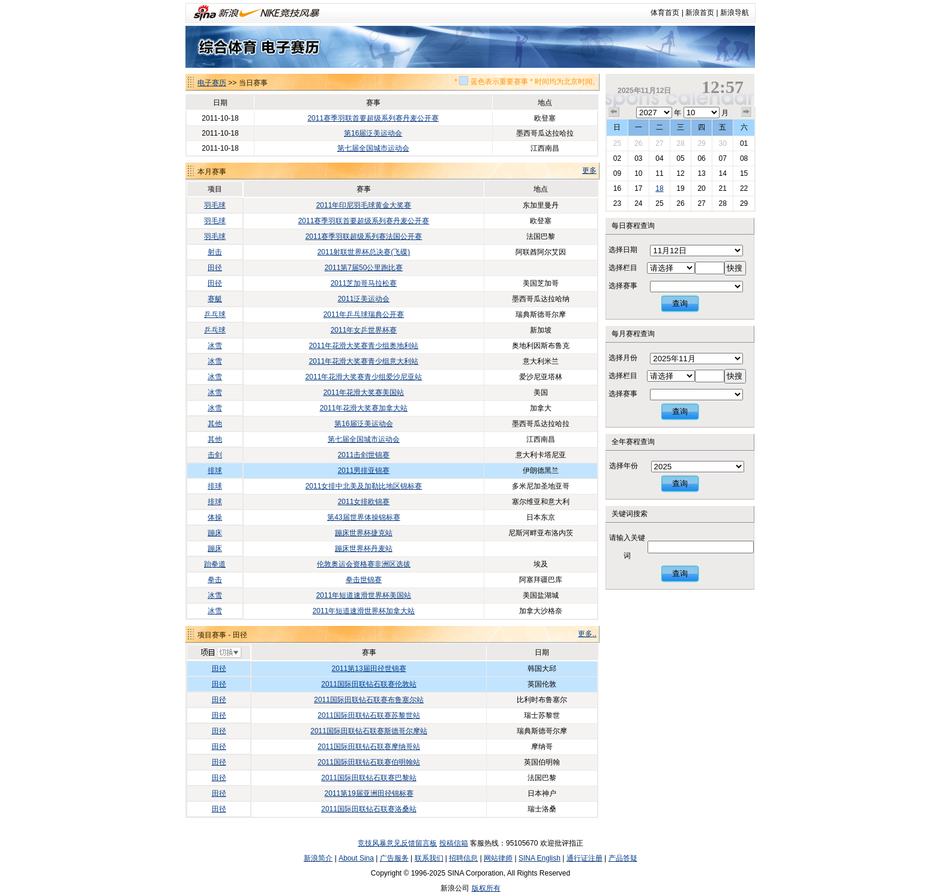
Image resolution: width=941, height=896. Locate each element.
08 (744, 158)
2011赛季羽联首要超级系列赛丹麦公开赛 (373, 118)
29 (701, 143)
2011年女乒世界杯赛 (364, 330)
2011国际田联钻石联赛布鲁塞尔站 (369, 700)
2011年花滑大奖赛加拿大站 (364, 408)
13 (701, 173)
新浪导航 (734, 12)
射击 (215, 252)
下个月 (746, 112)
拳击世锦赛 (364, 580)
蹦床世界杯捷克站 (363, 533)
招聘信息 (463, 858)
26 (638, 143)
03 (638, 158)
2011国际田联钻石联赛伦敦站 (368, 684)
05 (680, 158)
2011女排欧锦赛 (364, 502)
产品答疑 (623, 858)
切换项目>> (220, 653)
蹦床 (215, 533)
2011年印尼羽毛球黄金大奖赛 (364, 205)
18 (659, 188)
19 (680, 188)
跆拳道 (215, 564)
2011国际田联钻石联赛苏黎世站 (368, 715)
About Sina (356, 858)
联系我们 (429, 858)
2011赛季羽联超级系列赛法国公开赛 (363, 236)
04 (659, 158)
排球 (215, 470)
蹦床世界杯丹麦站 (363, 548)
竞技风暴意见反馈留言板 (397, 843)
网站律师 (498, 858)
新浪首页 (699, 12)
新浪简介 (318, 858)
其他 (215, 423)
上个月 (614, 112)
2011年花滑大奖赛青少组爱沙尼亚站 (363, 377)
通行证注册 (585, 858)
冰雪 (215, 345)
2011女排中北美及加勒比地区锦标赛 (363, 486)
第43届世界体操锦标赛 (363, 517)
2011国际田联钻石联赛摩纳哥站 (368, 746)
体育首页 (665, 12)
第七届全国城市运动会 (373, 148)
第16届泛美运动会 (373, 133)
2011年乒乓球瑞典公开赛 (363, 314)
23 (617, 203)
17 (638, 188)
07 (722, 158)
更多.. (587, 634)
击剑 (215, 455)
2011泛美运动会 (364, 299)
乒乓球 (215, 314)
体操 (215, 517)
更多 (589, 170)
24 (638, 203)
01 (744, 143)
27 (659, 143)
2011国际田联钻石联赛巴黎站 (368, 778)
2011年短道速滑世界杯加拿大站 (364, 611)
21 (722, 188)
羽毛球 (215, 205)
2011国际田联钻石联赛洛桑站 (368, 809)
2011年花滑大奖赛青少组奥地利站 (364, 345)
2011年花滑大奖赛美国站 (363, 392)
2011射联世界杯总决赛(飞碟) (363, 252)
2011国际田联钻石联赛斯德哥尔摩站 (368, 731)
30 (722, 143)
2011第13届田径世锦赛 (369, 668)
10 (638, 173)
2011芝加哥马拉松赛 (364, 283)
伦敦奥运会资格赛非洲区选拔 (363, 564)
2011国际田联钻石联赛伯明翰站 (368, 762)
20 (701, 188)
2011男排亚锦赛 (364, 470)
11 (659, 173)
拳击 (215, 580)
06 (701, 158)
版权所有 (486, 888)
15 (744, 173)
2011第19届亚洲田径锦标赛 (369, 793)
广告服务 (394, 858)
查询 (680, 303)
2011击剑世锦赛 (364, 455)
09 (617, 173)
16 (617, 188)
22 (744, 188)
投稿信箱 (453, 843)
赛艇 (215, 299)
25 (617, 143)
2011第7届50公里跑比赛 (364, 267)
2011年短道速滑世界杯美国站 (364, 595)
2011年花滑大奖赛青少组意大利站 (364, 361)
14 (722, 173)
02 (617, 158)
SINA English (540, 858)
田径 (215, 267)
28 (680, 143)
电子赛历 (211, 83)
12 (680, 173)
